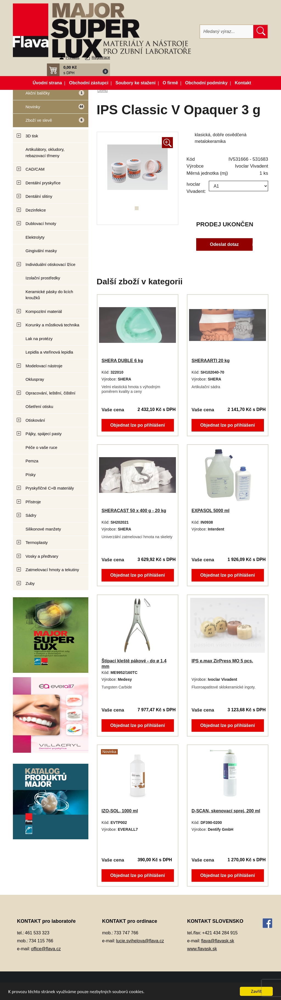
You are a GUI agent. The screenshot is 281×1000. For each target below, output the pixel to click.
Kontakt (243, 82)
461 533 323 (37, 932)
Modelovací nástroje (44, 365)
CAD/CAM (35, 169)
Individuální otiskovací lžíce (50, 264)
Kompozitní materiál (44, 311)
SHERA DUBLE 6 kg (122, 360)
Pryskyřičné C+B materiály (50, 488)
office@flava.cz (46, 948)
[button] (78, 69)
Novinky (48, 109)
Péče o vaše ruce (41, 447)
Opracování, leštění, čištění (50, 393)
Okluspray (35, 379)
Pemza (32, 461)
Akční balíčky (48, 95)
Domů (102, 90)
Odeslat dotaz (224, 244)
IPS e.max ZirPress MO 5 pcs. (222, 661)
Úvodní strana (47, 82)
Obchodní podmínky (206, 82)
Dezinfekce (36, 210)
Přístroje (33, 501)
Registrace (101, 57)
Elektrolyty (35, 237)
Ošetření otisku (39, 406)
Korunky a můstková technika (52, 325)
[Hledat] (227, 31)
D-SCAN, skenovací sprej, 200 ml (226, 811)
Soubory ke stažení (136, 82)
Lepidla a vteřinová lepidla (49, 352)
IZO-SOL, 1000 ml (120, 811)
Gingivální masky (41, 250)
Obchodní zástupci (88, 82)
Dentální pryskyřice (43, 182)
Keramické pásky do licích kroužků (49, 294)
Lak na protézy (39, 338)
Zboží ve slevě (48, 122)
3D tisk (32, 136)
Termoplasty (37, 542)
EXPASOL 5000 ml (210, 510)
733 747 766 (126, 932)
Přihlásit (72, 57)
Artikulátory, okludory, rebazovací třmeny (45, 152)
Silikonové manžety (43, 529)
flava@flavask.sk (217, 940)
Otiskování (35, 420)
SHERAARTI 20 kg (211, 360)
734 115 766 (41, 940)
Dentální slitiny (39, 196)
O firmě (170, 82)
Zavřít (256, 991)
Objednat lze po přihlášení (137, 425)
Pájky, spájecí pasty (43, 433)
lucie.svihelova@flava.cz (140, 940)
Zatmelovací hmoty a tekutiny (52, 569)
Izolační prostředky (43, 278)
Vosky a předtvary (42, 556)
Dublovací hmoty (41, 223)
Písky (31, 474)
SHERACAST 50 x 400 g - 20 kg (134, 510)
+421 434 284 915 (220, 932)
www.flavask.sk (202, 948)
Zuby (30, 583)
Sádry (31, 515)
